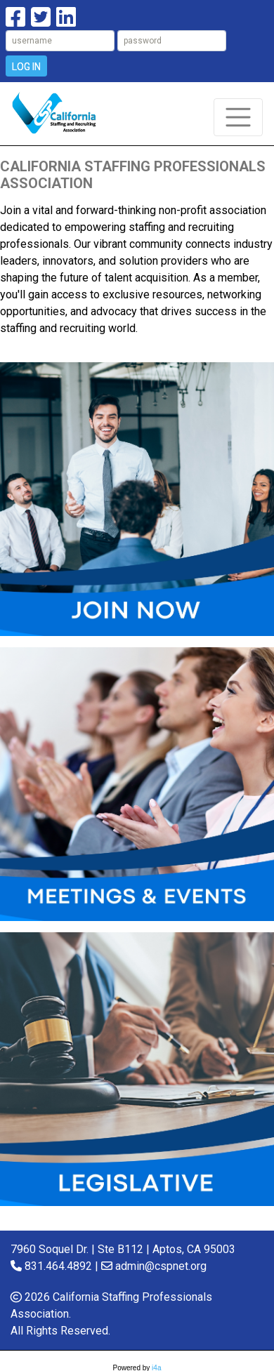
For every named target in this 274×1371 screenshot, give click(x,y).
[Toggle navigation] (238, 117)
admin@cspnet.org (161, 1266)
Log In (26, 66)
